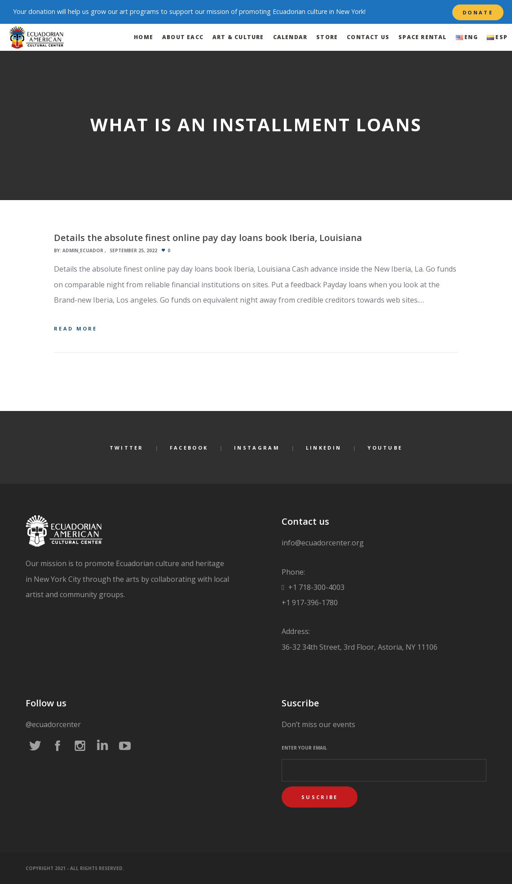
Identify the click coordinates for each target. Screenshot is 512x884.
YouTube (384, 447)
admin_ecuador (82, 250)
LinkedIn (323, 447)
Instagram (257, 447)
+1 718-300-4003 (315, 587)
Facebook (189, 447)
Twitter (127, 447)
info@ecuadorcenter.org (323, 543)
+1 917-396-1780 (310, 602)
